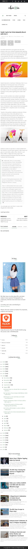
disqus (25, 226)
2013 (3, 447)
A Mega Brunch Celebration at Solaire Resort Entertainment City (18, 498)
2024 (3, 366)
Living (19, 20)
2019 (3, 433)
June (5, 418)
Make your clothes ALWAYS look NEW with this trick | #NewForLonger (18, 485)
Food (14, 20)
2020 (3, 376)
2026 (3, 362)
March (5, 425)
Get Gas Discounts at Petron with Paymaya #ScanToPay (13, 405)
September (7, 385)
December (7, 378)
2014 (3, 445)
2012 (3, 449)
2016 (3, 440)
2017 (3, 438)
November (7, 380)
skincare (4, 351)
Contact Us (4, 24)
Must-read (8, 15)
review (3, 348)
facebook (20, 226)
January (6, 430)
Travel (15, 15)
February (6, 428)
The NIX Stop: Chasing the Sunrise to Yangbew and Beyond (17, 471)
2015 (3, 442)
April (5, 423)
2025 (3, 364)
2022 (3, 371)
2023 (3, 369)
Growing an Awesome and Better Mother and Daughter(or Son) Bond (17, 534)
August (6, 387)
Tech (24, 20)
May (5, 421)
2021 (3, 373)
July (5, 416)
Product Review (6, 342)
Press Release (17, 36)
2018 (3, 435)
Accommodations (6, 20)
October (6, 382)
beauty (3, 345)
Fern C (12, 36)
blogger (14, 226)
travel (3, 353)
